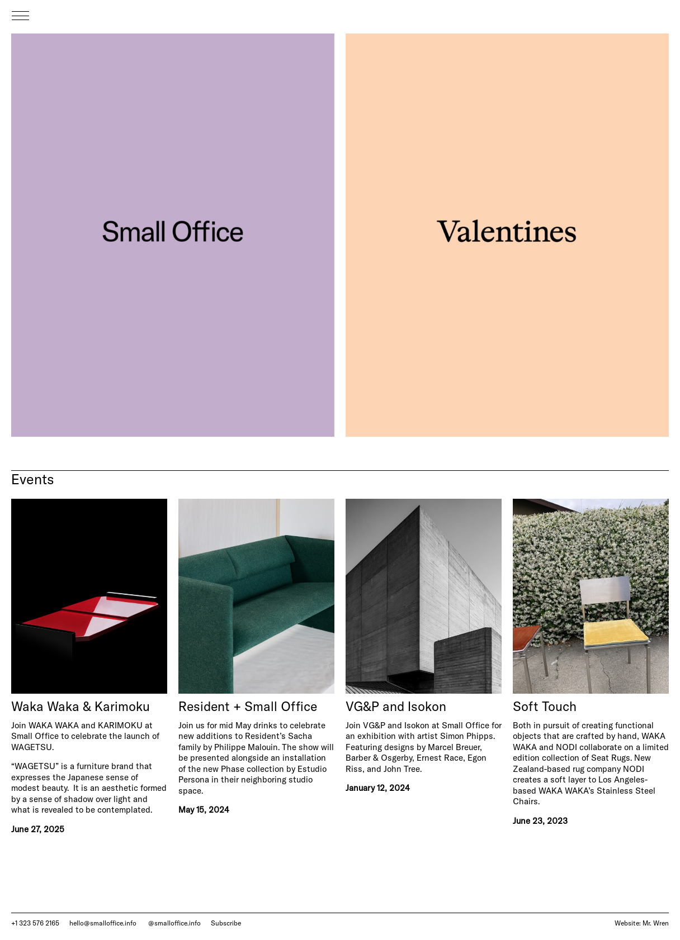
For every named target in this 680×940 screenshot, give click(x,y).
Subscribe (226, 923)
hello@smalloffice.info (102, 923)
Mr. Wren (656, 923)
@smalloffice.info (174, 923)
